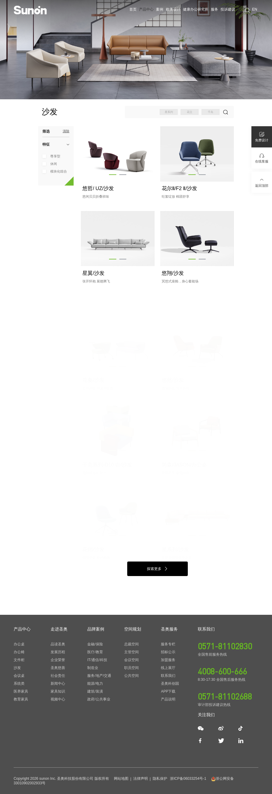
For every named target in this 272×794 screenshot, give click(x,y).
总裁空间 (131, 644)
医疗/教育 (95, 652)
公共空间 (131, 676)
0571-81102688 (225, 696)
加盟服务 (168, 660)
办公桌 (19, 644)
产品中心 (146, 10)
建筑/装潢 (95, 691)
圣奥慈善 (58, 668)
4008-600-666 (222, 671)
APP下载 (168, 691)
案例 (159, 10)
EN (254, 10)
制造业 (92, 668)
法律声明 (140, 778)
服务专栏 (168, 644)
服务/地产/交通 (99, 676)
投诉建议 (228, 10)
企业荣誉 (58, 660)
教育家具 (21, 699)
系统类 (19, 683)
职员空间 (131, 668)
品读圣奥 (58, 644)
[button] (112, 174)
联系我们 (168, 676)
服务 (214, 10)
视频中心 (58, 699)
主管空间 (131, 652)
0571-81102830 (225, 646)
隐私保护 (160, 778)
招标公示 (168, 652)
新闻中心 (58, 683)
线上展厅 (168, 668)
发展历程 (58, 652)
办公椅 (19, 652)
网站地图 (121, 778)
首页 (133, 10)
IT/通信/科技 (97, 660)
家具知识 (58, 691)
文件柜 (19, 660)
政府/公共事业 (98, 699)
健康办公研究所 (195, 10)
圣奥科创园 (170, 683)
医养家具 (21, 691)
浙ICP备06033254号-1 (188, 778)
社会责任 (58, 676)
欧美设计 (173, 10)
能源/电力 (95, 683)
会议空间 (131, 660)
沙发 (17, 668)
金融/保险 (95, 644)
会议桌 (19, 676)
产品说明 (168, 699)
